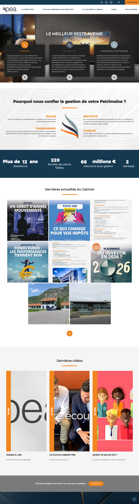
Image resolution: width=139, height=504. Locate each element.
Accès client (132, 2)
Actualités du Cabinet (92, 9)
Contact (96, 484)
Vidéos (113, 9)
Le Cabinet (27, 9)
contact (131, 9)
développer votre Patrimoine (58, 9)
